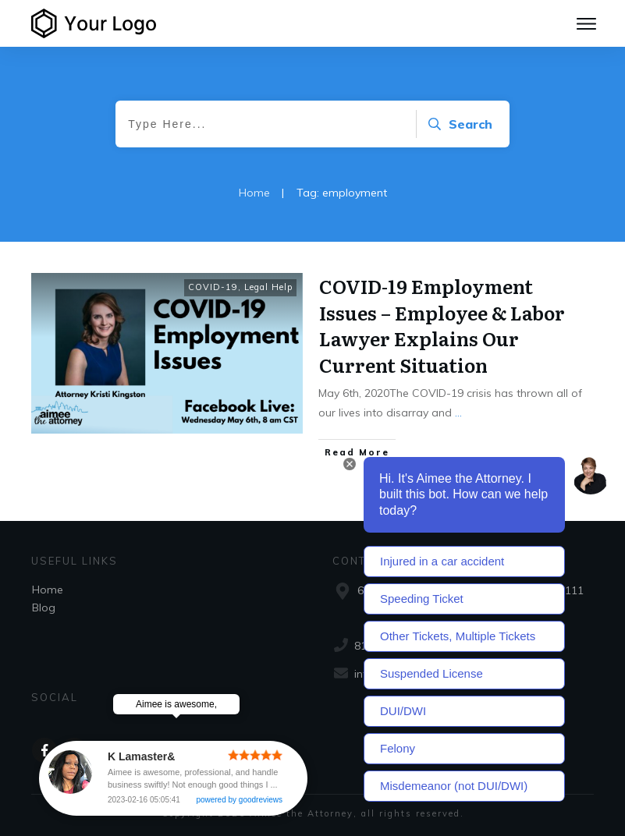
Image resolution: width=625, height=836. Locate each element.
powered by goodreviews (239, 799)
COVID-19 (213, 287)
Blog (43, 607)
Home (47, 590)
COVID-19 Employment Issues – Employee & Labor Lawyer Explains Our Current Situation (442, 325)
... (458, 413)
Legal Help (268, 287)
